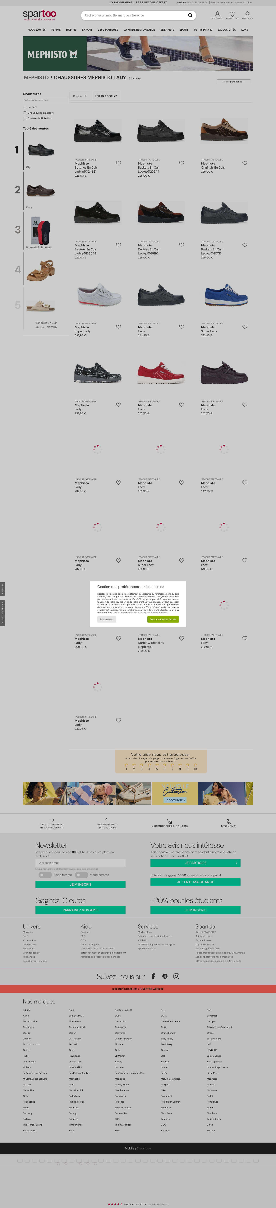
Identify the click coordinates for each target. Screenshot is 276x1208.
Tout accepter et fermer (163, 619)
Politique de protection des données (148, 612)
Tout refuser (106, 619)
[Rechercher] (190, 15)
